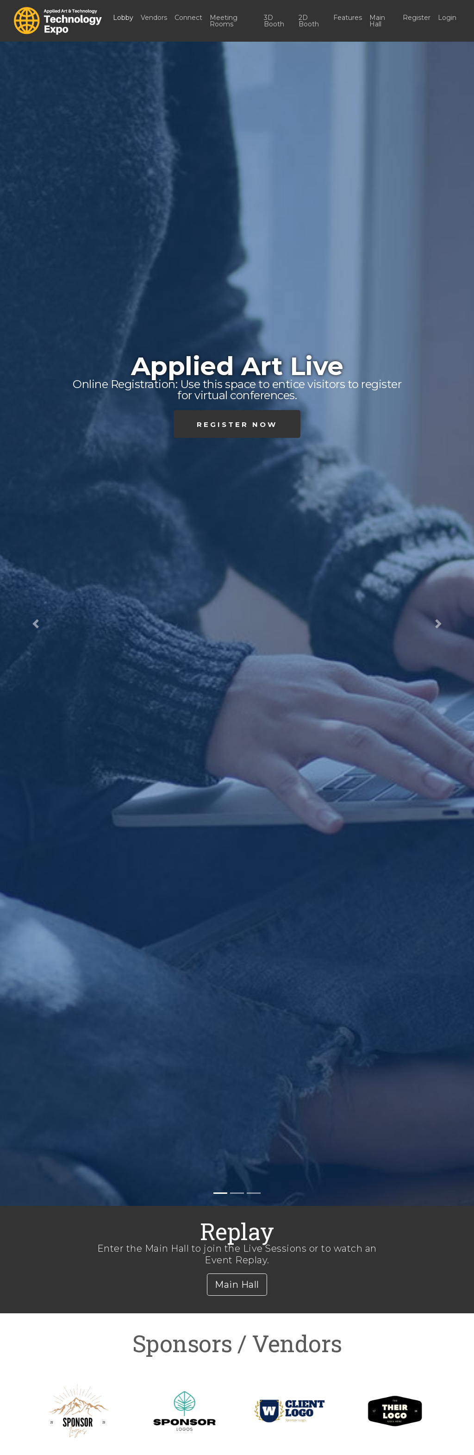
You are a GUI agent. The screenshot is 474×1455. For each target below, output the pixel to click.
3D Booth (274, 20)
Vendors (154, 17)
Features (347, 17)
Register (416, 17)
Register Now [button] (237, 424)
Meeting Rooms (223, 20)
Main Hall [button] (237, 1284)
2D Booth (309, 20)
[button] (35, 624)
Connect (188, 17)
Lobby (123, 17)
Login (447, 17)
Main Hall (377, 20)
